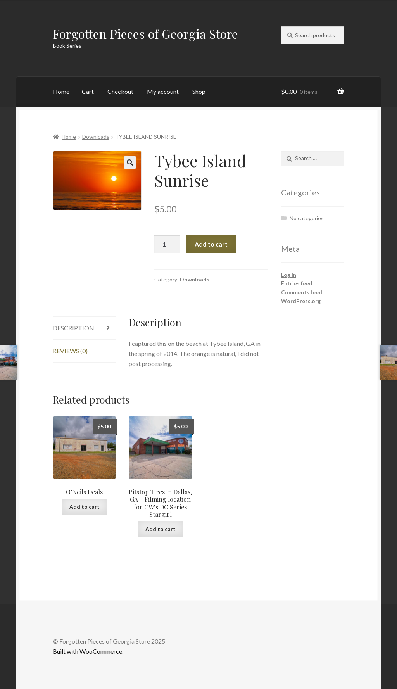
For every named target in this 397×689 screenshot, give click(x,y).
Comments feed (301, 292)
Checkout (120, 91)
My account (163, 91)
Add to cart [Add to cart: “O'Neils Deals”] (84, 506)
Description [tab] (73, 328)
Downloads (95, 136)
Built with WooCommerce (87, 651)
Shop (198, 91)
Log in (288, 274)
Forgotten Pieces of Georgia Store (145, 33)
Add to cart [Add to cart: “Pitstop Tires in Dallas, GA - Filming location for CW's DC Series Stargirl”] (160, 529)
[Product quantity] (167, 244)
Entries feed (296, 283)
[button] (130, 162)
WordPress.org (301, 301)
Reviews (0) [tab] (70, 350)
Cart (88, 91)
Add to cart (211, 244)
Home (61, 91)
